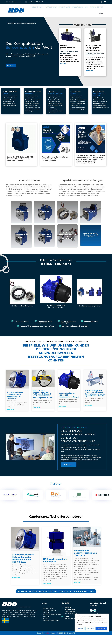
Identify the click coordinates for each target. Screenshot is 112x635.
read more (63, 63)
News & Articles (65, 53)
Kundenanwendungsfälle (52, 614)
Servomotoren (37, 7)
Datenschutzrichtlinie (51, 620)
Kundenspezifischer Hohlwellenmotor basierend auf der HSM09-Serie (15, 395)
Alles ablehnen (90, 628)
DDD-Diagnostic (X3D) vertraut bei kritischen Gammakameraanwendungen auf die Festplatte (95, 393)
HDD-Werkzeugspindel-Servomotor (55, 560)
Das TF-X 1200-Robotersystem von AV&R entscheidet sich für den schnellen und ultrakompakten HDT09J (43, 394)
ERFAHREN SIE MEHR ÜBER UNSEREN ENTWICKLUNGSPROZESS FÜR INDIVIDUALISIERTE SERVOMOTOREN (56, 591)
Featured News (73, 51)
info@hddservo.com (71, 618)
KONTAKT (11, 65)
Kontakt (100, 7)
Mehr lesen (10, 409)
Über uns (46, 616)
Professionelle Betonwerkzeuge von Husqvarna (85, 552)
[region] (92, 623)
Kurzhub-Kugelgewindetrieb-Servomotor (67, 47)
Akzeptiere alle (101, 628)
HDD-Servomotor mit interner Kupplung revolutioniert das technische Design (93, 48)
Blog (86, 7)
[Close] (107, 615)
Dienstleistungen (64, 7)
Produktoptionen (51, 7)
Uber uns (93, 7)
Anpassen (80, 628)
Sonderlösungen (77, 7)
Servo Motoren (48, 608)
